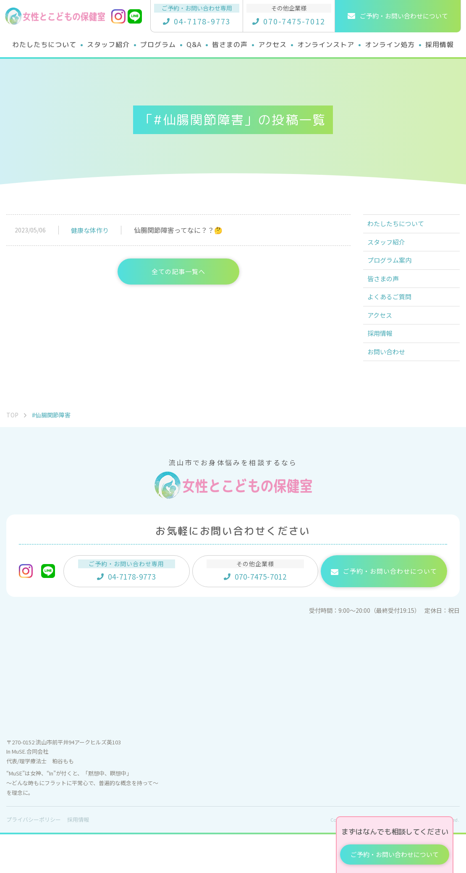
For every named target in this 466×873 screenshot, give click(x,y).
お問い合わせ (391, 388)
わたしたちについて (401, 226)
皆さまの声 (387, 295)
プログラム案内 (394, 272)
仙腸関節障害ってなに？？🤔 (178, 230)
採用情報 (384, 365)
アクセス (384, 342)
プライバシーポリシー (33, 858)
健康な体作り (90, 230)
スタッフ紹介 (391, 249)
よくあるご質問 (394, 319)
